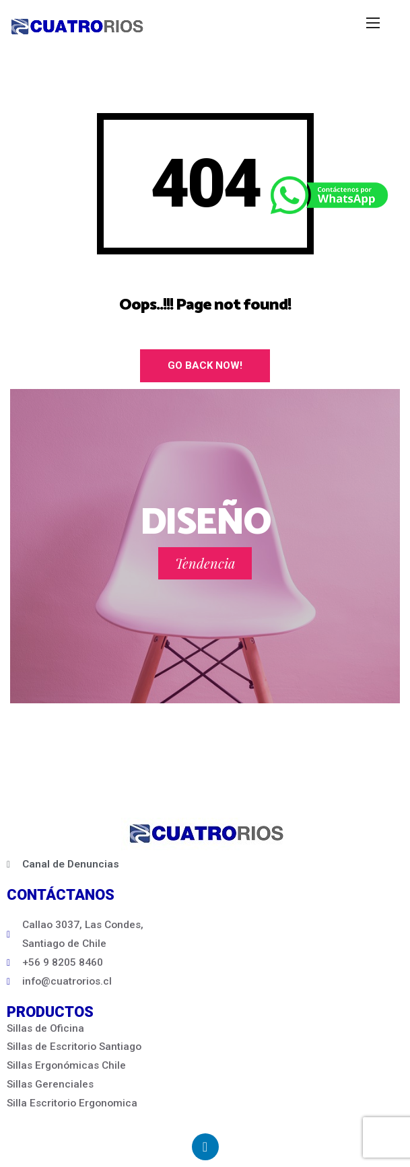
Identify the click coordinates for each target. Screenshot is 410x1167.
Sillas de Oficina (45, 1028)
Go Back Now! (205, 365)
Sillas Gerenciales (50, 1084)
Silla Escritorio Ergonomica (72, 1103)
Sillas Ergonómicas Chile (66, 1065)
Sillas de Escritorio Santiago (74, 1046)
